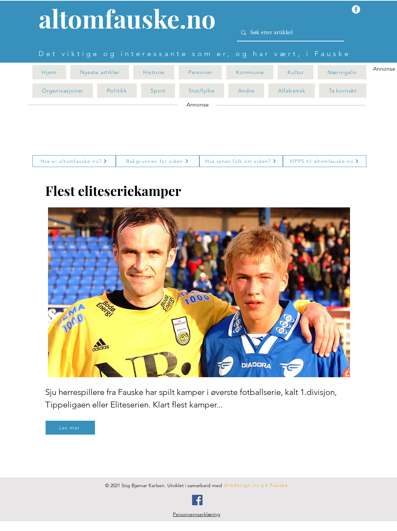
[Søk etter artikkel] (289, 33)
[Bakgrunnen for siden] (157, 161)
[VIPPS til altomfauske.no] (324, 161)
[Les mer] (70, 428)
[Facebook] (197, 500)
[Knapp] (131, 20)
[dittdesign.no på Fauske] (256, 485)
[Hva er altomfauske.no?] (74, 161)
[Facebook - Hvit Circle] (356, 9)
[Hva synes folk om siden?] (241, 161)
